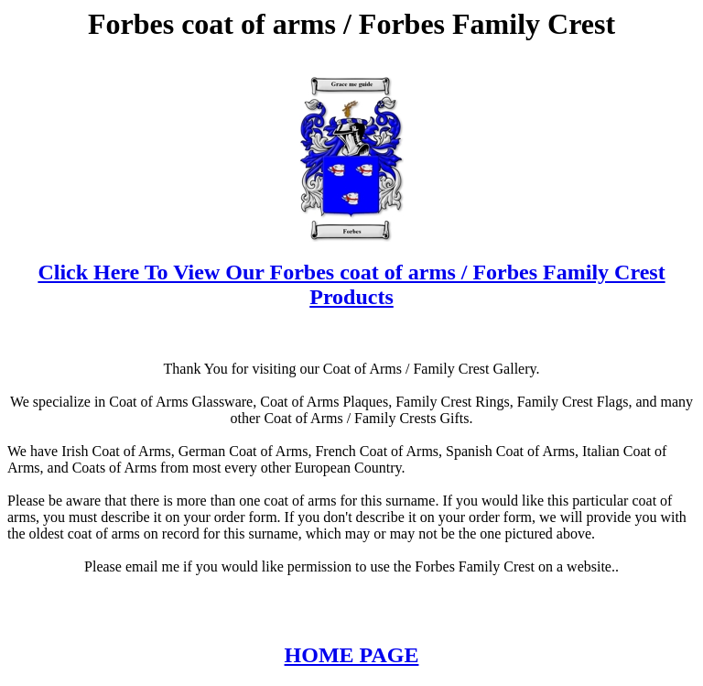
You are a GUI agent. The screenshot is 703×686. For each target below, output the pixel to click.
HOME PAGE (352, 655)
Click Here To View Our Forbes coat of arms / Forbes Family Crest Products (351, 284)
